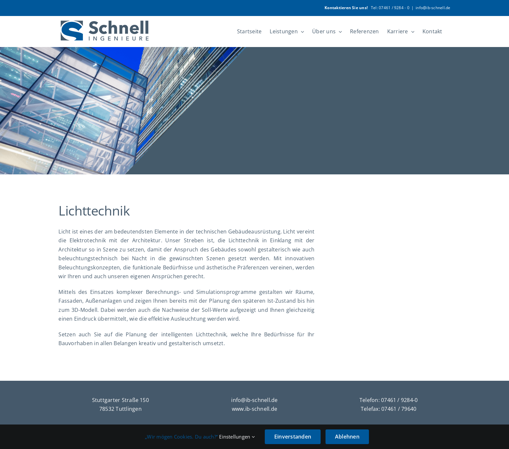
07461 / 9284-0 (399, 400)
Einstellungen (237, 436)
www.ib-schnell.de (254, 408)
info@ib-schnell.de (433, 7)
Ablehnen (347, 436)
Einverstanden (292, 436)
